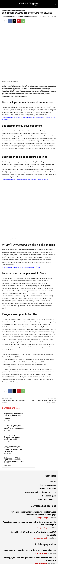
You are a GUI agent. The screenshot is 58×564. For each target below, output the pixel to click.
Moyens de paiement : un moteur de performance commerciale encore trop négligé (14, 374)
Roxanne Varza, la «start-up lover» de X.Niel (27, 225)
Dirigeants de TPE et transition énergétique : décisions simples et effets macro (14, 418)
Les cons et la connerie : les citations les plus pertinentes (29, 508)
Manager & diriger (42, 476)
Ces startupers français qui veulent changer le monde (30, 161)
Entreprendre (6, 10)
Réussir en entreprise (41, 496)
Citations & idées (41, 511)
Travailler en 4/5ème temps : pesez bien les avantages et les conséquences (29, 527)
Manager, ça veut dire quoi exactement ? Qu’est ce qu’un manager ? (30, 517)
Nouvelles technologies (18, 10)
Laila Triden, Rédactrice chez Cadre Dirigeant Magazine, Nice (20, 16)
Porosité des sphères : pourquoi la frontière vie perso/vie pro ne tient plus (14, 384)
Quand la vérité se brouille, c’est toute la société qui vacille (12, 395)
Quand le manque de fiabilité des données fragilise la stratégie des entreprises (13, 406)
